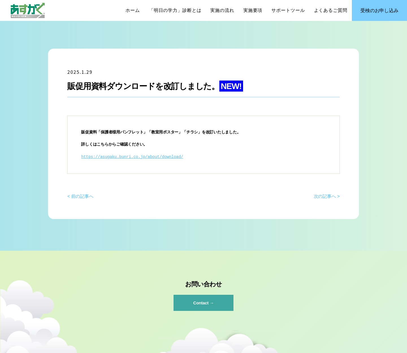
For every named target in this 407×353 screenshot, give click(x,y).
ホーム (132, 10)
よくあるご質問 (330, 10)
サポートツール (288, 10)
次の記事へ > (327, 196)
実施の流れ (222, 10)
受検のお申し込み (379, 10)
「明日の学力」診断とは (175, 10)
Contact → (203, 302)
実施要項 (253, 10)
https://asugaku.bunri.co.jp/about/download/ (132, 157)
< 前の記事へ (80, 196)
